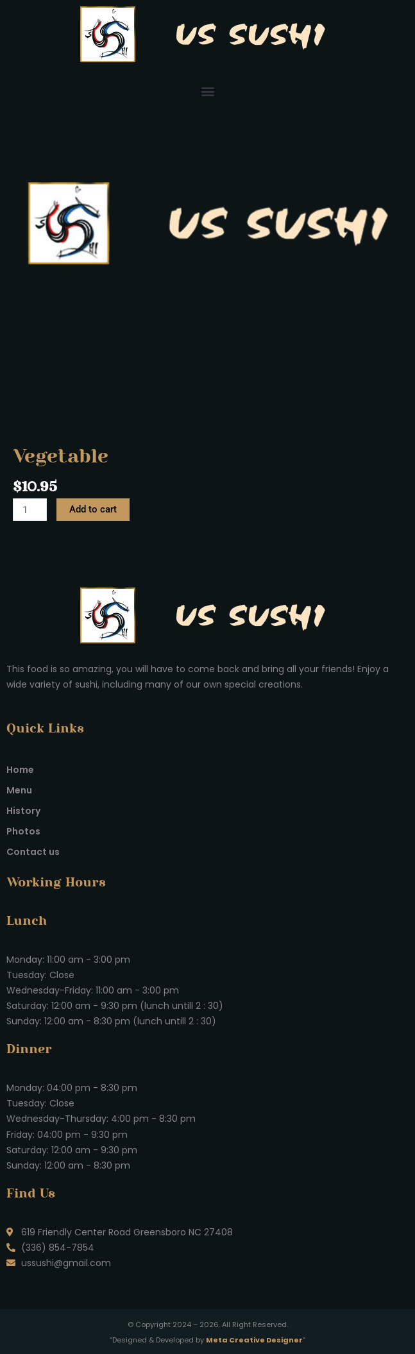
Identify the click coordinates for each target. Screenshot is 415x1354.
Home (20, 769)
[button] (207, 90)
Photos (23, 831)
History (23, 810)
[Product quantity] (30, 509)
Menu (19, 790)
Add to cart (93, 509)
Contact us (33, 851)
